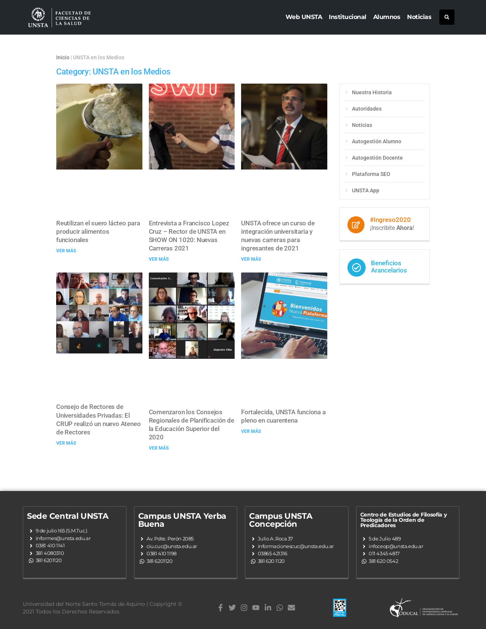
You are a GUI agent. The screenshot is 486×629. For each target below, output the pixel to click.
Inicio (62, 57)
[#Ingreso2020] (355, 224)
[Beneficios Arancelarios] (356, 267)
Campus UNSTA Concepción (280, 520)
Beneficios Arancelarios (389, 266)
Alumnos (387, 17)
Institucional (347, 17)
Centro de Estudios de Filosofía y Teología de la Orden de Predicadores (403, 520)
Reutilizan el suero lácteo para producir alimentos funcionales (98, 231)
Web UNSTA (304, 17)
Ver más (66, 251)
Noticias (419, 17)
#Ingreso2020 (390, 219)
